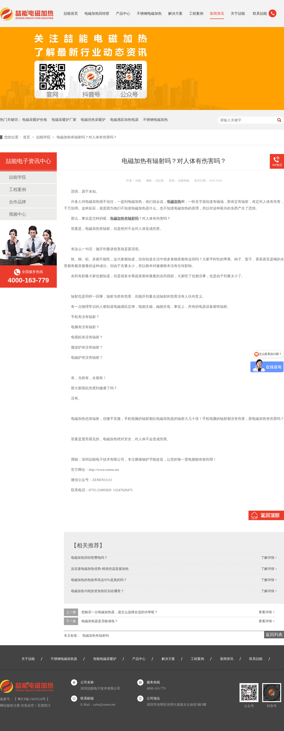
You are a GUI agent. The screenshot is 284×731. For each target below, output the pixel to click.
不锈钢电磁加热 (149, 13)
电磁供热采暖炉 (93, 120)
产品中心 (123, 13)
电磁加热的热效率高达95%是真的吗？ (99, 580)
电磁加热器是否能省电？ (99, 621)
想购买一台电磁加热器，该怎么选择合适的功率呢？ (119, 612)
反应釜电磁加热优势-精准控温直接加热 (100, 569)
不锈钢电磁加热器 (64, 659)
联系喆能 (260, 13)
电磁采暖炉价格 (34, 120)
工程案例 (196, 13)
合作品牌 (17, 202)
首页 (27, 137)
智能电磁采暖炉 (104, 659)
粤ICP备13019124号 (32, 699)
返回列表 (274, 634)
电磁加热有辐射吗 (95, 635)
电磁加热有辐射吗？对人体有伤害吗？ (87, 137)
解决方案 (175, 13)
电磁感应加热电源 (124, 120)
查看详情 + (267, 612)
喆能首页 (71, 13)
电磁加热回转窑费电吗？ (89, 557)
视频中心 (17, 214)
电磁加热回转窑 (96, 13)
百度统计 (44, 705)
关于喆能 (238, 13)
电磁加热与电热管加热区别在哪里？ (97, 591)
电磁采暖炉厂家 (64, 120)
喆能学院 (43, 137)
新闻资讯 (217, 13)
